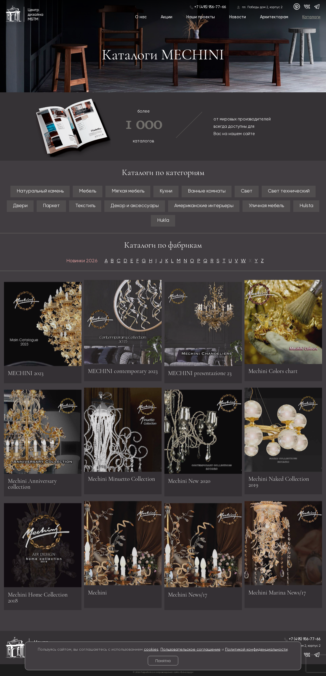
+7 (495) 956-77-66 (210, 7)
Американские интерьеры (204, 205)
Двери (20, 205)
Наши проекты (200, 17)
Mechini (97, 590)
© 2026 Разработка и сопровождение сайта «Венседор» (163, 672)
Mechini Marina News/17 (277, 590)
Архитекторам (274, 17)
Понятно (163, 661)
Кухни (166, 191)
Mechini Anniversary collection (32, 486)
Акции (166, 17)
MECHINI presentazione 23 (200, 375)
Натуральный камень (40, 191)
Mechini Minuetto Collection (121, 476)
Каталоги (311, 17)
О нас (141, 17)
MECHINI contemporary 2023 (123, 369)
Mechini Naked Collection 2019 (278, 479)
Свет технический (289, 191)
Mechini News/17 (187, 596)
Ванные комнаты (207, 191)
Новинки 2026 (82, 261)
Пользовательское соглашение (190, 649)
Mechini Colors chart (273, 369)
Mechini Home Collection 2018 (38, 599)
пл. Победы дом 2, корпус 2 (262, 7)
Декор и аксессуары (135, 205)
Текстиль (85, 205)
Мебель (87, 191)
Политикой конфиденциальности (256, 649)
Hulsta (306, 205)
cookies (151, 649)
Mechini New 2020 (189, 483)
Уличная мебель (266, 205)
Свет (246, 191)
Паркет (51, 205)
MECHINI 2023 (25, 375)
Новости (237, 17)
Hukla (163, 220)
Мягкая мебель (128, 191)
